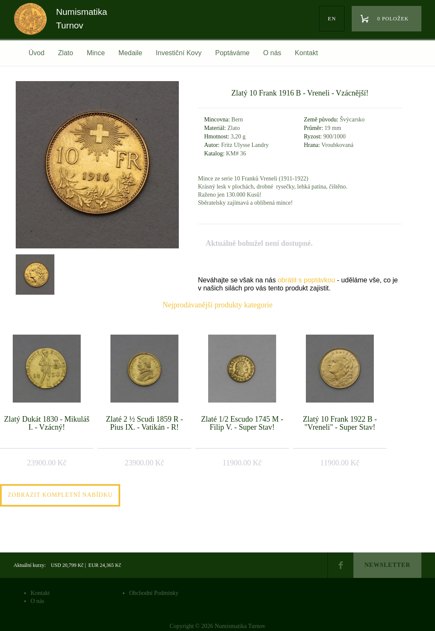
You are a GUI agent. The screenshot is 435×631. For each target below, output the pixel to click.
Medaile (130, 52)
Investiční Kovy (179, 52)
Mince (96, 52)
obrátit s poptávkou (306, 280)
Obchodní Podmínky (153, 593)
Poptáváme (232, 52)
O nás (272, 52)
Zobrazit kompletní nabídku (60, 495)
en (332, 19)
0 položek (393, 19)
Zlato (65, 52)
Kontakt (306, 52)
